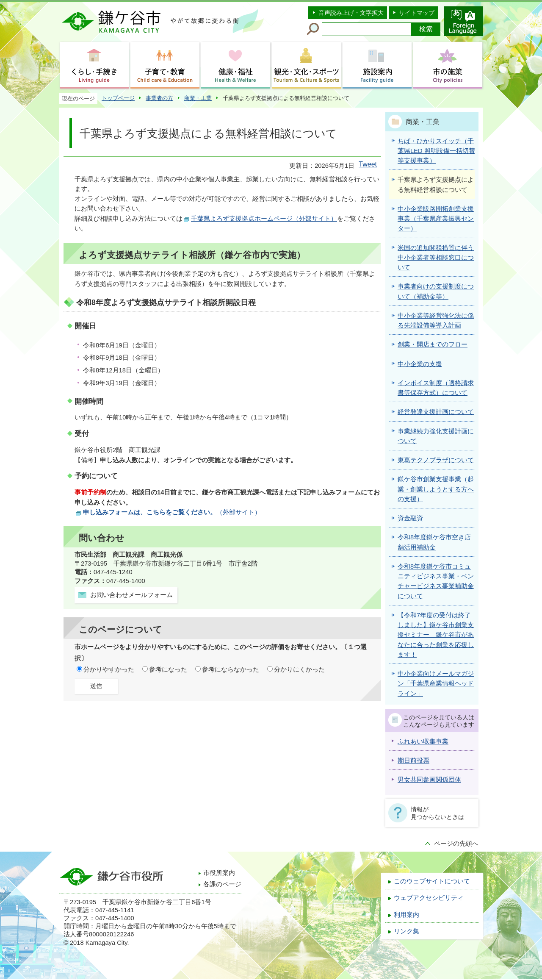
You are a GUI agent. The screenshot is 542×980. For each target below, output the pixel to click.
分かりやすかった (108, 669)
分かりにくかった (299, 669)
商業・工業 (198, 98)
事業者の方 (159, 98)
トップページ (118, 98)
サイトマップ (416, 12)
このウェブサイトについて (432, 881)
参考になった (168, 669)
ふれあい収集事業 (423, 741)
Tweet (368, 164)
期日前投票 (413, 760)
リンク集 (406, 931)
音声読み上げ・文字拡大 (351, 12)
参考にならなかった (230, 669)
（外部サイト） (172, 512)
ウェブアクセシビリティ (429, 897)
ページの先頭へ (456, 843)
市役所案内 (219, 872)
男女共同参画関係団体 (429, 779)
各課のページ (222, 884)
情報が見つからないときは (437, 813)
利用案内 (406, 914)
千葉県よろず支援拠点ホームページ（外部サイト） (264, 218)
